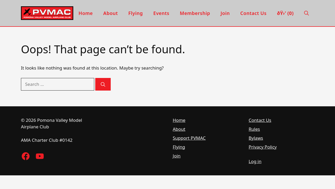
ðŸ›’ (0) (285, 13)
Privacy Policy (263, 147)
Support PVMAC (189, 138)
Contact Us (253, 13)
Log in (255, 161)
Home (86, 13)
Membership (195, 13)
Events (161, 13)
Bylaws (256, 138)
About (110, 13)
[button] (306, 13)
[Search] (103, 84)
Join (225, 13)
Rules (254, 129)
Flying (135, 13)
